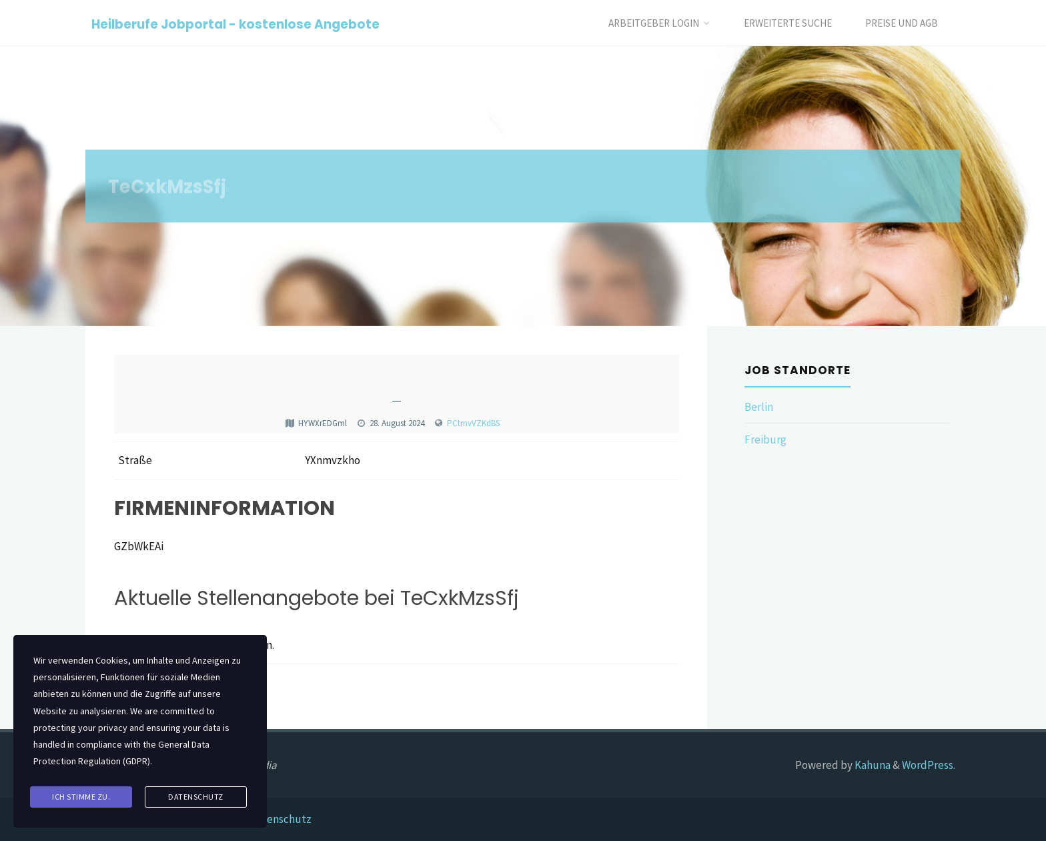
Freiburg (765, 439)
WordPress (927, 765)
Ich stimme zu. (81, 797)
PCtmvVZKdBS (473, 423)
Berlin (758, 406)
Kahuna (872, 765)
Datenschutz (280, 819)
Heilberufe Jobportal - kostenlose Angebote (235, 24)
